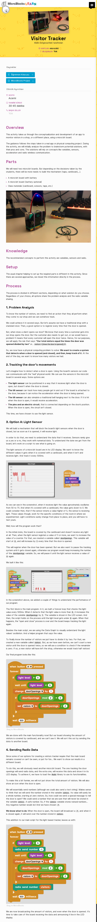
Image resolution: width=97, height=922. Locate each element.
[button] (92, 5)
